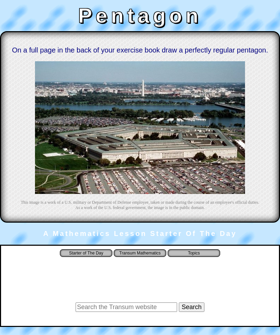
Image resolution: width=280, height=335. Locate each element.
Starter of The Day (86, 253)
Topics (194, 253)
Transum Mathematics (140, 253)
